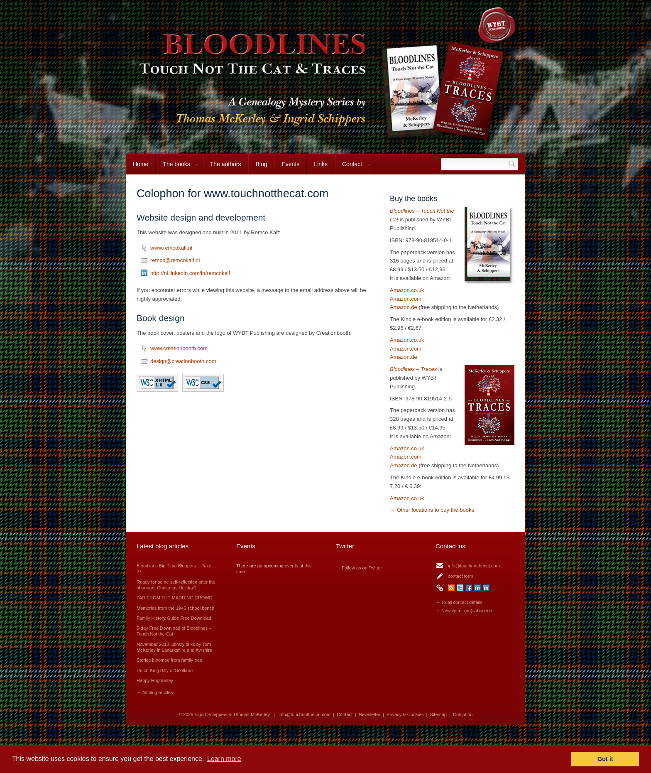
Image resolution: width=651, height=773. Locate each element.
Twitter (460, 587)
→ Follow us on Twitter (359, 567)
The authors (225, 164)
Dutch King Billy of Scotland (165, 670)
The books (177, 167)
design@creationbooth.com (183, 361)
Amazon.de (403, 307)
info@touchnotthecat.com (474, 565)
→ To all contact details (459, 602)
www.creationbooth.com (179, 348)
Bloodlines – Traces (413, 369)
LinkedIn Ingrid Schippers (477, 587)
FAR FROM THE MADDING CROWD (175, 597)
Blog (261, 164)
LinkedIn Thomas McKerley (486, 587)
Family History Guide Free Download (174, 618)
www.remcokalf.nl (171, 248)
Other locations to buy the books (435, 510)
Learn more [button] (224, 758)
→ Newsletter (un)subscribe (464, 610)
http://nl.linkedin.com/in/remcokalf (190, 273)
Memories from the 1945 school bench (175, 608)
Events (290, 164)
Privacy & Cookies (405, 714)
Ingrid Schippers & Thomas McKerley (232, 714)
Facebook (468, 587)
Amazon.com (405, 299)
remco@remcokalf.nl (175, 260)
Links (321, 164)
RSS (451, 587)
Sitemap (438, 714)
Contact (352, 167)
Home (140, 164)
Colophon (462, 714)
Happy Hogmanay (155, 680)
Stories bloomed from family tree (169, 660)
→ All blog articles (155, 692)
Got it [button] (605, 759)
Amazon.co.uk (407, 290)
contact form (460, 576)
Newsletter (369, 714)
